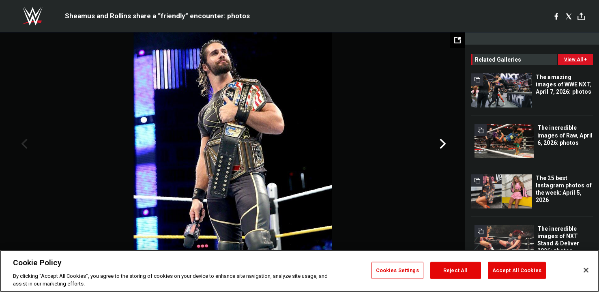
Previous (23, 144)
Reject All (455, 270)
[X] (569, 16)
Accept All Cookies (516, 270)
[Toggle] (581, 16)
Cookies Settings (397, 270)
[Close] (586, 270)
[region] (299, 271)
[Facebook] (556, 16)
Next (442, 144)
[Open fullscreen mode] (457, 40)
